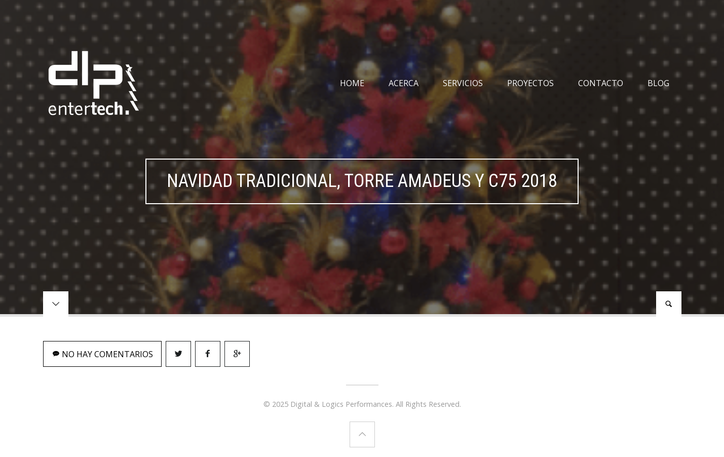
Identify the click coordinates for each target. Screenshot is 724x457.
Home (352, 83)
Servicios (463, 83)
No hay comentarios (102, 354)
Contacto (600, 83)
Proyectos (530, 83)
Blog (658, 83)
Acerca (403, 83)
